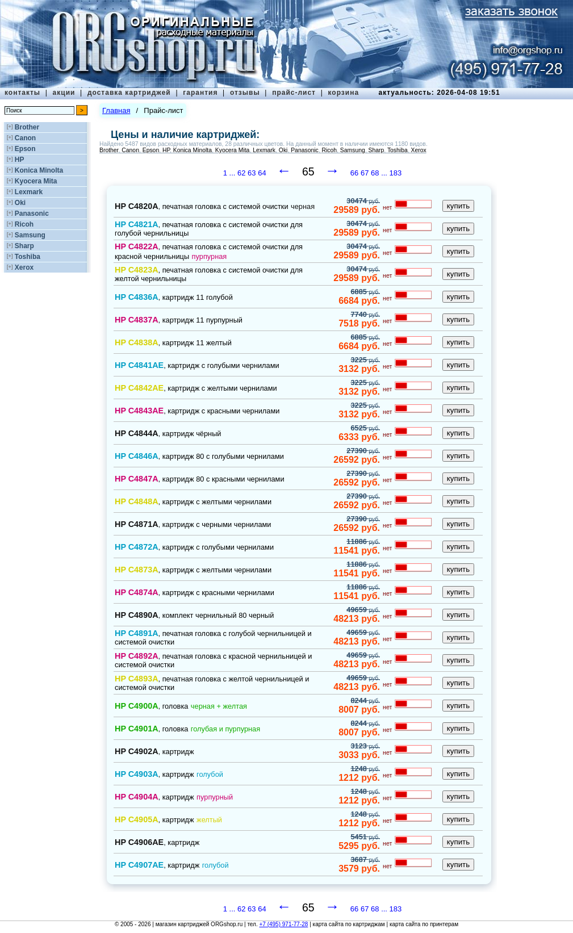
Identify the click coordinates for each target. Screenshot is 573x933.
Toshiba (27, 257)
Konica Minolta (39, 170)
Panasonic (32, 213)
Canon (25, 138)
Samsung (30, 235)
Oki (20, 203)
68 (375, 173)
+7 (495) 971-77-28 (283, 924)
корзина (343, 93)
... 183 (391, 173)
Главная (116, 110)
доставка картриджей (129, 93)
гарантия (200, 93)
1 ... (230, 173)
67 (365, 173)
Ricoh (24, 224)
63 (252, 173)
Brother (27, 127)
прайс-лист (294, 93)
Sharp (24, 246)
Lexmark (29, 192)
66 (354, 173)
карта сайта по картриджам (349, 924)
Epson (25, 149)
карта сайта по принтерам (424, 924)
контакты (22, 93)
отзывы (245, 93)
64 (262, 173)
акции (64, 93)
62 (241, 173)
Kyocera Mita (36, 181)
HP (19, 160)
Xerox (24, 267)
